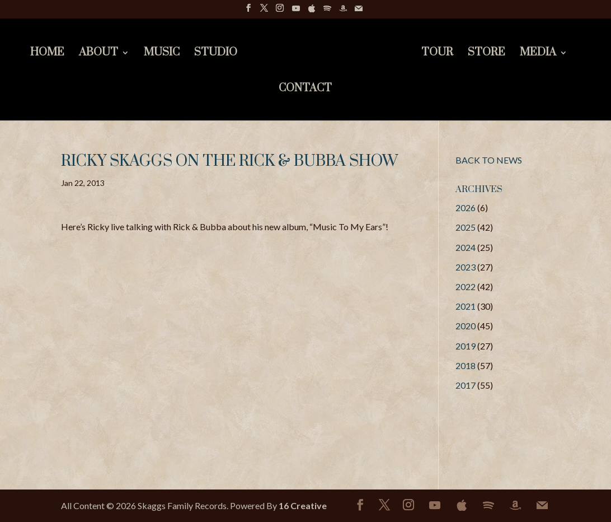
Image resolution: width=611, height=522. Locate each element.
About (98, 54)
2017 (465, 385)
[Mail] (358, 11)
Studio (215, 54)
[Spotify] (327, 11)
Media (538, 54)
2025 (465, 227)
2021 (465, 306)
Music (162, 54)
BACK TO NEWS (488, 160)
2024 (465, 247)
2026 (465, 207)
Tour (437, 54)
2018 (465, 365)
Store (486, 54)
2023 (465, 267)
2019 (465, 346)
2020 (465, 325)
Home (47, 54)
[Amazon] (343, 11)
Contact (305, 90)
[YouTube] (296, 11)
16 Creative (303, 505)
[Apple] (311, 11)
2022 (465, 286)
